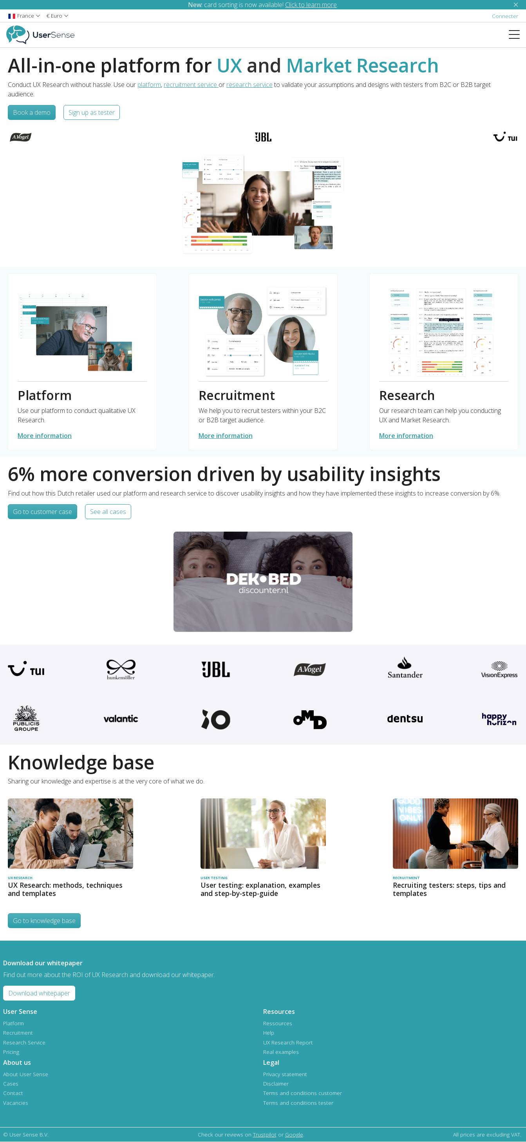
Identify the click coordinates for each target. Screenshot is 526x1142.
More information (45, 435)
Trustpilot (265, 1134)
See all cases (108, 511)
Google (294, 1134)
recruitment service (191, 84)
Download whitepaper (39, 993)
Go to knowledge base (44, 920)
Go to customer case (42, 511)
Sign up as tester (92, 112)
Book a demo (32, 112)
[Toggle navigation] (517, 34)
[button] (24, 15)
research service (249, 84)
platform (149, 84)
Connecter (505, 16)
